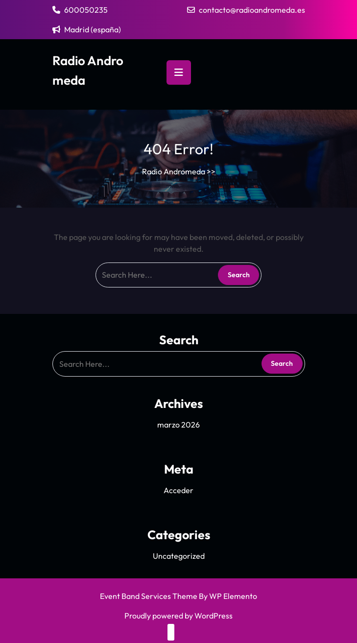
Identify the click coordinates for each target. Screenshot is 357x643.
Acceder (178, 490)
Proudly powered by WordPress (178, 615)
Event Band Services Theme (149, 596)
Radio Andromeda (173, 171)
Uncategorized (179, 556)
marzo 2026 (178, 424)
